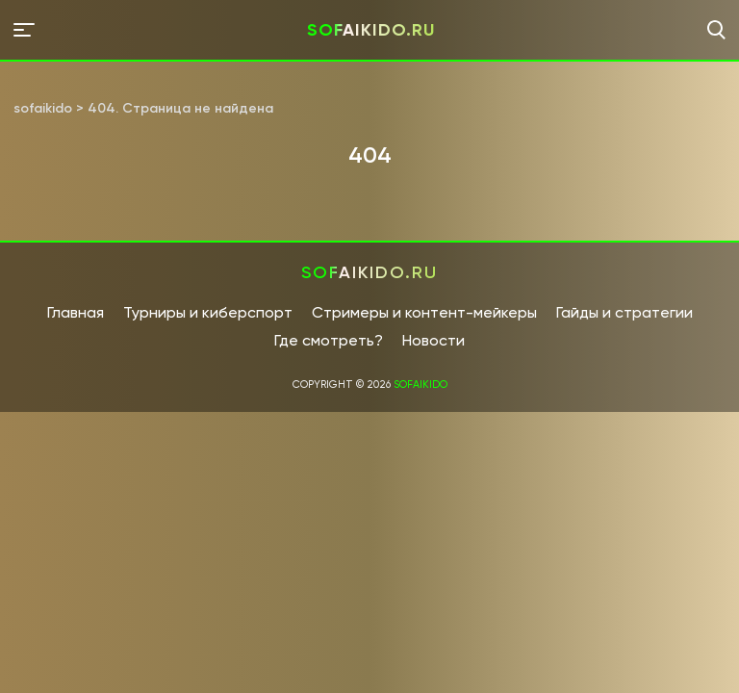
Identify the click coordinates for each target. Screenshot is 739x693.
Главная (75, 312)
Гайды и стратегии (624, 312)
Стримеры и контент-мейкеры (424, 312)
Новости (433, 340)
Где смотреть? (328, 340)
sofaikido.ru (371, 29)
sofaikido (420, 384)
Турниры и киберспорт (208, 312)
